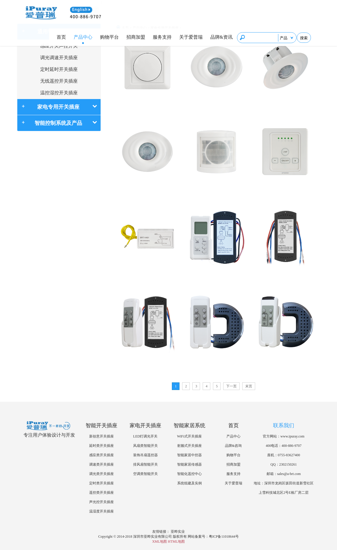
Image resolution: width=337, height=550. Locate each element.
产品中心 (83, 37)
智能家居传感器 (189, 464)
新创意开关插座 (101, 436)
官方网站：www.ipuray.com (283, 436)
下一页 (231, 386)
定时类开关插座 (101, 483)
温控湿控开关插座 (59, 92)
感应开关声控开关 (59, 45)
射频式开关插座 (189, 446)
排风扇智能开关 (145, 464)
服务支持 (162, 37)
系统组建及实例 (189, 483)
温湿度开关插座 (101, 511)
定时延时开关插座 (59, 69)
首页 (61, 37)
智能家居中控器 (189, 455)
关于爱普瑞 (191, 37)
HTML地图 (176, 541)
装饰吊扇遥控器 (145, 455)
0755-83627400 (289, 455)
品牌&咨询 (233, 446)
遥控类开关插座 (101, 493)
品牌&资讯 (221, 37)
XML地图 (159, 541)
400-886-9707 (292, 446)
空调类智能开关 (145, 474)
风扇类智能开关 (145, 446)
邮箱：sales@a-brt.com (284, 474)
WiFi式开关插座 (189, 436)
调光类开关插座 (101, 474)
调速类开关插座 (101, 464)
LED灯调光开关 (145, 436)
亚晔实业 (178, 531)
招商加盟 (135, 37)
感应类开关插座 (101, 455)
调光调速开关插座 (59, 57)
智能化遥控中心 (189, 474)
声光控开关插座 (101, 502)
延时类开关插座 (101, 446)
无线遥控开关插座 (59, 81)
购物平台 (109, 37)
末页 (248, 386)
